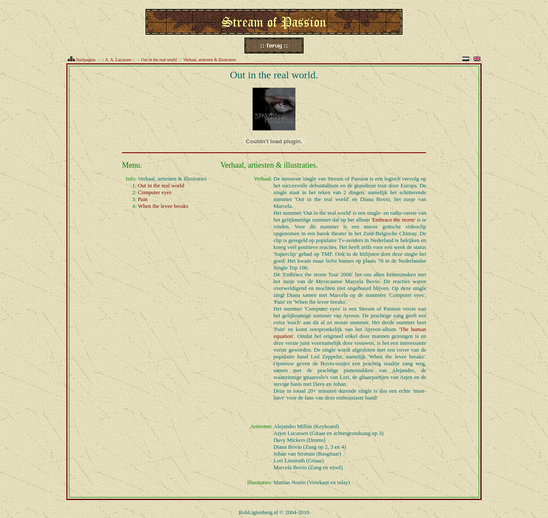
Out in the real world (159, 59)
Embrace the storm (393, 219)
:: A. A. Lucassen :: (118, 59)
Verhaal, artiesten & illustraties (209, 59)
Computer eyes (154, 192)
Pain (143, 199)
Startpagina (86, 59)
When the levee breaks (163, 206)
